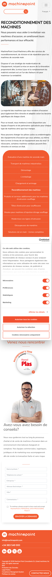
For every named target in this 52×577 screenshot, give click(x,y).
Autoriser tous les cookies (26, 319)
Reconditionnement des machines (26, 190)
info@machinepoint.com (12, 540)
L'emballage (26, 177)
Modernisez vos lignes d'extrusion (26, 219)
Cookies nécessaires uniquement (26, 335)
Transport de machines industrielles (26, 163)
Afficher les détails (37, 312)
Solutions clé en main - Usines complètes (26, 232)
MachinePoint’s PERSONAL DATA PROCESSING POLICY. (27, 510)
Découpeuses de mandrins (26, 225)
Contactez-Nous (40, 573)
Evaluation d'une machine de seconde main (26, 157)
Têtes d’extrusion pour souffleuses (26, 205)
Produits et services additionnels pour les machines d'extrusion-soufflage (26, 197)
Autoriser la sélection (26, 327)
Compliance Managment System (13, 572)
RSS (3, 566)
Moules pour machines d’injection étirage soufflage (26, 212)
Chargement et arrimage (26, 183)
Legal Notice (6, 570)
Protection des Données (10, 568)
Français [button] (45, 11)
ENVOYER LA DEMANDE (26, 516)
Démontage (26, 170)
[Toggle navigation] (46, 5)
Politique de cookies (8, 574)
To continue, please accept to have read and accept (27, 508)
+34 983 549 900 (11, 545)
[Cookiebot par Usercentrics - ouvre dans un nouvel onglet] (39, 240)
